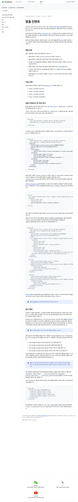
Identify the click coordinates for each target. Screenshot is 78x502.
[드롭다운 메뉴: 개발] (44, 2)
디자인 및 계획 (30, 2)
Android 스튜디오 (70, 2)
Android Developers (29, 16)
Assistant (20, 7)
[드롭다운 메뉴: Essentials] (23, 2)
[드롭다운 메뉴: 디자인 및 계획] (36, 2)
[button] (10, 20)
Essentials (18, 2)
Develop (4, 7)
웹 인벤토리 (35, 302)
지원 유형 (31, 64)
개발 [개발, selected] (41, 2)
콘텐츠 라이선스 (44, 415)
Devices (12, 7)
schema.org (47, 85)
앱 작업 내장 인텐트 (57, 27)
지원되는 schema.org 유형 (32, 184)
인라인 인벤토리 (29, 294)
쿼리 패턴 (63, 40)
